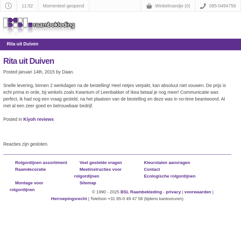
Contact (152, 169)
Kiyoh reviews (38, 119)
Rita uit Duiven (28, 60)
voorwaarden (198, 191)
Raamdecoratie (30, 169)
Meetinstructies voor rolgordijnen (98, 173)
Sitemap (87, 182)
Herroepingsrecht (69, 198)
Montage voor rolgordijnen (26, 186)
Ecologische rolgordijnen (170, 176)
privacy (173, 191)
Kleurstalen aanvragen (167, 162)
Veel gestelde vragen (100, 162)
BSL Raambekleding (141, 191)
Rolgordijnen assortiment (41, 162)
